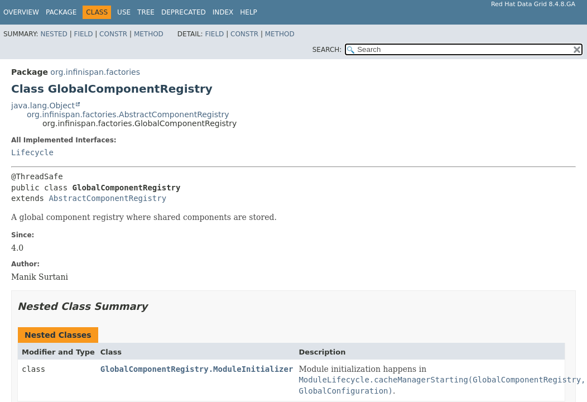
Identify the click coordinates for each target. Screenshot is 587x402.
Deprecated (183, 12)
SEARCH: (327, 50)
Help (248, 12)
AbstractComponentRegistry (107, 198)
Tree (146, 12)
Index (223, 12)
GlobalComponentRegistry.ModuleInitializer (197, 369)
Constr (113, 34)
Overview (21, 12)
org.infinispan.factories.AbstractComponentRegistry (128, 114)
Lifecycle (32, 152)
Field (83, 34)
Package (61, 12)
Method (148, 34)
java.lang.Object (43, 105)
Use (124, 12)
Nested (53, 34)
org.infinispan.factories (95, 72)
